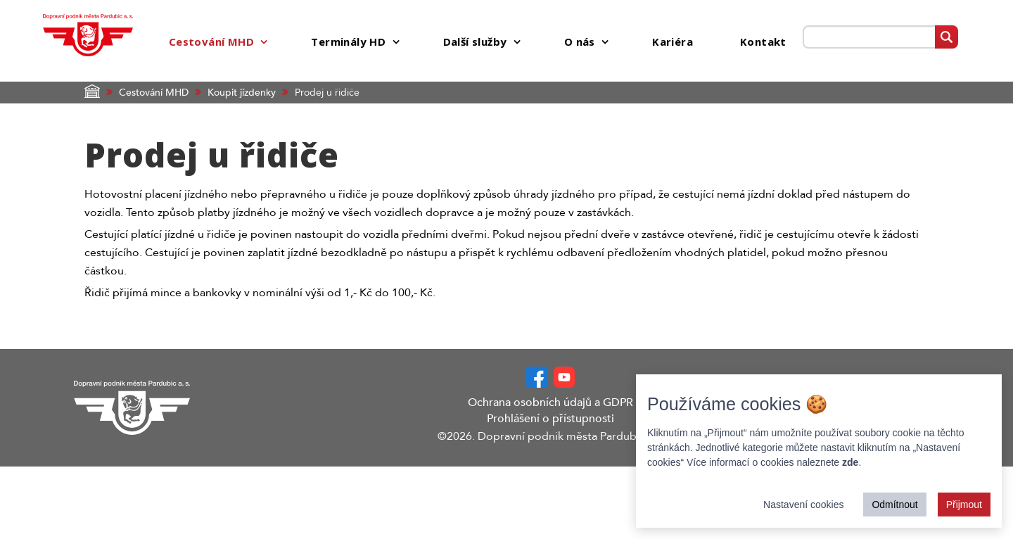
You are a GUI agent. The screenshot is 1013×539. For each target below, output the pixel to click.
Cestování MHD (154, 92)
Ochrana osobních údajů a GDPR (550, 402)
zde (850, 462)
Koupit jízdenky (242, 92)
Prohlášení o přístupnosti (550, 418)
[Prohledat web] (868, 37)
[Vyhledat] (946, 37)
